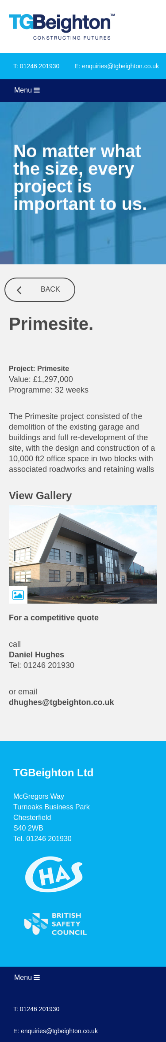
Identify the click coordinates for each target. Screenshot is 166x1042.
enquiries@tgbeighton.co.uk (120, 66)
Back (50, 289)
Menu (27, 90)
